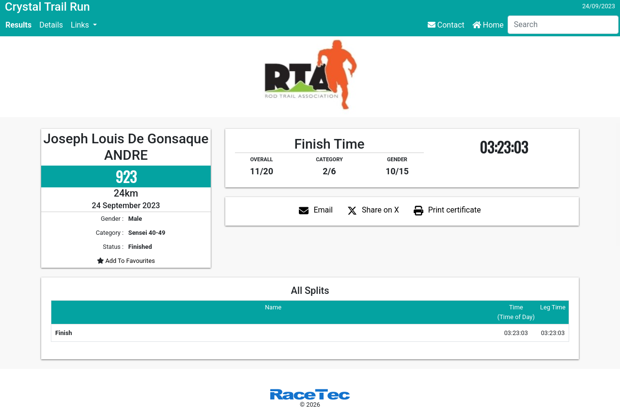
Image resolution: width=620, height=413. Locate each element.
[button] (84, 25)
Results (18, 25)
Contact (446, 25)
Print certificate (454, 209)
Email (323, 209)
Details (51, 25)
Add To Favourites (129, 260)
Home (488, 25)
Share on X (380, 209)
